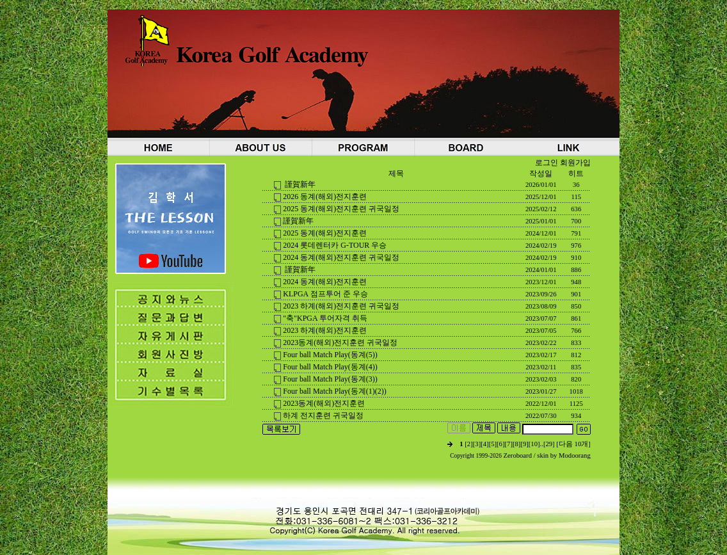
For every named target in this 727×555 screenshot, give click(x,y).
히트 (576, 173)
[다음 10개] (573, 443)
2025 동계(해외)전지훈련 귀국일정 (341, 208)
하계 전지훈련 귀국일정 (323, 415)
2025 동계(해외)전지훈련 (325, 233)
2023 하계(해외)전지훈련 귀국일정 (341, 306)
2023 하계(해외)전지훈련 (325, 330)
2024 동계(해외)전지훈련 (325, 281)
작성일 (540, 173)
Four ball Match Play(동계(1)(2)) (335, 391)
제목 (396, 173)
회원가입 (575, 162)
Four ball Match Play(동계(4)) (330, 366)
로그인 (546, 162)
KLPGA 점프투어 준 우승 (325, 293)
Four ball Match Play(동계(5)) (330, 354)
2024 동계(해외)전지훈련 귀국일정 (341, 257)
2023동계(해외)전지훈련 (324, 403)
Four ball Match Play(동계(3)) (330, 378)
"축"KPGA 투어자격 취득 (325, 318)
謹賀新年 (299, 184)
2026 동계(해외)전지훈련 (325, 196)
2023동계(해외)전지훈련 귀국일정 (340, 342)
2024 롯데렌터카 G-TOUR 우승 (335, 245)
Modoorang (575, 455)
